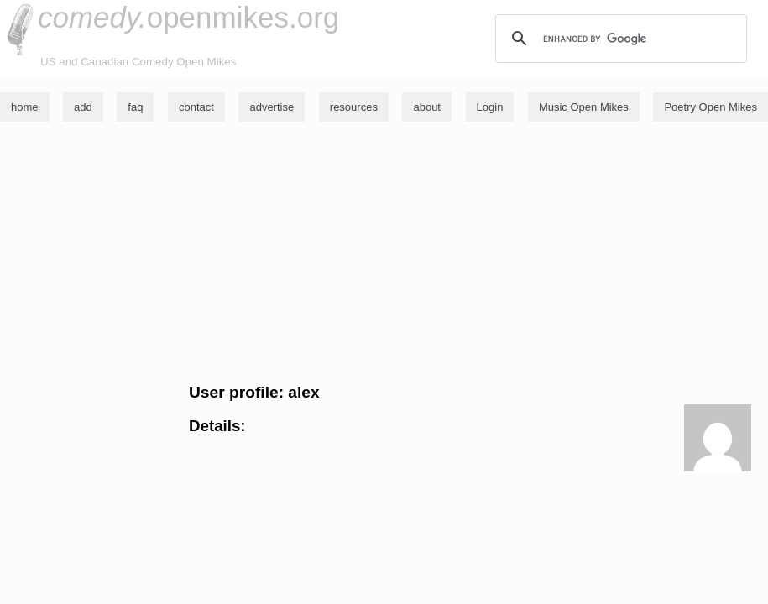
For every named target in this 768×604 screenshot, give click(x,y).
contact (196, 107)
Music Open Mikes (584, 107)
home (25, 107)
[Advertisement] (384, 252)
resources (354, 107)
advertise (271, 107)
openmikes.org (188, 17)
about (427, 107)
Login (490, 107)
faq (135, 107)
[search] (618, 39)
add (83, 107)
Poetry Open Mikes (710, 107)
